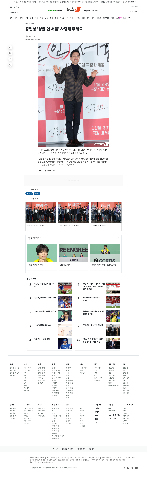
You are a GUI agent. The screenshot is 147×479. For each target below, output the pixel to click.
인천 (67, 375)
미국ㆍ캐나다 (56, 370)
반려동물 (54, 433)
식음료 (124, 388)
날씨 (25, 383)
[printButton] (10, 64)
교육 (25, 373)
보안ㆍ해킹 (27, 418)
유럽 (53, 375)
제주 (67, 398)
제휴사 (110, 405)
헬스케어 (40, 413)
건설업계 (12, 418)
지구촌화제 (55, 393)
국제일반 (54, 395)
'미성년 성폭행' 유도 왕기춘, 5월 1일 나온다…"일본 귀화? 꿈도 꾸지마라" (27, 2)
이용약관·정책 (81, 449)
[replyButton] (10, 53)
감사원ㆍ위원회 (14, 373)
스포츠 (82, 405)
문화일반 (54, 418)
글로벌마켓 (111, 411)
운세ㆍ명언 (55, 428)
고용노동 (40, 378)
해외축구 (83, 416)
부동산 (12, 405)
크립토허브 (52, 11)
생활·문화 (55, 405)
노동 (25, 378)
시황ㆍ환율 (111, 380)
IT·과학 (27, 405)
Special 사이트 (128, 405)
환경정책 (40, 383)
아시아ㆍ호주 (56, 373)
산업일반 (125, 368)
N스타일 (68, 423)
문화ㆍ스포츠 (98, 378)
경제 (39, 364)
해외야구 (83, 411)
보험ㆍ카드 (111, 375)
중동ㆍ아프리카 (56, 378)
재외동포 (83, 373)
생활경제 (125, 383)
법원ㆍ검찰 (27, 370)
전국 (67, 364)
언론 (53, 421)
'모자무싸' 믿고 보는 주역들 (92, 325)
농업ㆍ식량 (41, 380)
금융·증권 (111, 364)
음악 (67, 416)
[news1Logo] (17, 459)
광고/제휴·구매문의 (68, 449)
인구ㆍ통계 (41, 375)
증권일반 (111, 378)
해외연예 (68, 418)
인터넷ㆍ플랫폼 (28, 408)
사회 (25, 364)
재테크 (110, 383)
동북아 (54, 368)
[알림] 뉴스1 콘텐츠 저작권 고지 (101, 2)
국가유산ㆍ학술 (56, 416)
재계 (123, 370)
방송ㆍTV (69, 411)
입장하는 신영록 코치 (42, 339)
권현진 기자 (32, 37)
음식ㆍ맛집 (55, 438)
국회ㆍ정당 (13, 370)
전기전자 (125, 373)
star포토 (29, 194)
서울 (67, 370)
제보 (136, 6)
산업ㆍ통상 (41, 373)
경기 (67, 373)
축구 (81, 413)
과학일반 (26, 423)
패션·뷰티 (125, 385)
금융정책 (111, 370)
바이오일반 (41, 416)
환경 (25, 380)
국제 (53, 364)
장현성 (37, 194)
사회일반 (26, 390)
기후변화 (54, 385)
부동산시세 (13, 416)
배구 (81, 418)
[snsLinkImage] (124, 468)
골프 (81, 423)
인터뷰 (68, 421)
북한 (95, 364)
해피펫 (59, 11)
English (87, 11)
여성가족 (26, 388)
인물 (25, 385)
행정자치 (68, 368)
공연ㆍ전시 (55, 408)
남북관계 (97, 380)
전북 (67, 385)
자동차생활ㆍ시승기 (58, 436)
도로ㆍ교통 (55, 431)
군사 (95, 370)
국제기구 (54, 388)
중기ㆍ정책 (125, 378)
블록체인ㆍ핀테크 (113, 385)
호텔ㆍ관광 (125, 390)
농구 (81, 421)
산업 (124, 364)
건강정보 (54, 423)
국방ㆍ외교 (83, 368)
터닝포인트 (125, 418)
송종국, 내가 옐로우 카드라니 (45, 297)
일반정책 (12, 411)
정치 (11, 364)
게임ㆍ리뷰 (27, 421)
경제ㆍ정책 (41, 368)
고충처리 (91, 449)
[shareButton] (10, 47)
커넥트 (132, 6)
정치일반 (12, 375)
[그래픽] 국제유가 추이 (42, 325)
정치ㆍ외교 (97, 368)
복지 (25, 375)
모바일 (26, 413)
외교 (81, 364)
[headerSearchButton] (18, 6)
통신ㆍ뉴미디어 (28, 411)
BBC (109, 408)
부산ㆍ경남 (69, 393)
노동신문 (95, 11)
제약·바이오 (41, 411)
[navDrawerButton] (10, 6)
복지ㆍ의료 (41, 408)
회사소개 (55, 449)
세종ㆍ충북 (69, 380)
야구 (81, 408)
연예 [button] (26, 24)
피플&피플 (55, 390)
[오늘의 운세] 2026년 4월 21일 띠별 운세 (126, 2)
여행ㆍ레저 (55, 426)
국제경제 (54, 383)
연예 (67, 405)
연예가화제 (69, 408)
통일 (81, 370)
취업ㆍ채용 (125, 393)
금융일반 (111, 368)
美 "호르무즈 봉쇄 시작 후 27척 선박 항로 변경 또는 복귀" (71, 2)
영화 (67, 413)
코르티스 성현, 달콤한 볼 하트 (45, 311)
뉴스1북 (124, 421)
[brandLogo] (73, 9)
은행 (109, 373)
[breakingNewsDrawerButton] (14, 6)
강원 (67, 378)
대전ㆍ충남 (69, 383)
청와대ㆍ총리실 (14, 368)
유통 (123, 380)
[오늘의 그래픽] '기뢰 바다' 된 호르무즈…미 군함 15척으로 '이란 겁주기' (93, 286)
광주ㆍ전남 (69, 388)
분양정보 (12, 413)
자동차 (124, 375)
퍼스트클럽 (125, 423)
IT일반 (26, 416)
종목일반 (83, 426)
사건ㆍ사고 (27, 368)
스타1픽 (124, 413)
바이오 (40, 405)
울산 (67, 395)
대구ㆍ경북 (69, 390)
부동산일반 (13, 408)
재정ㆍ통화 (41, 370)
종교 (53, 413)
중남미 (54, 380)
